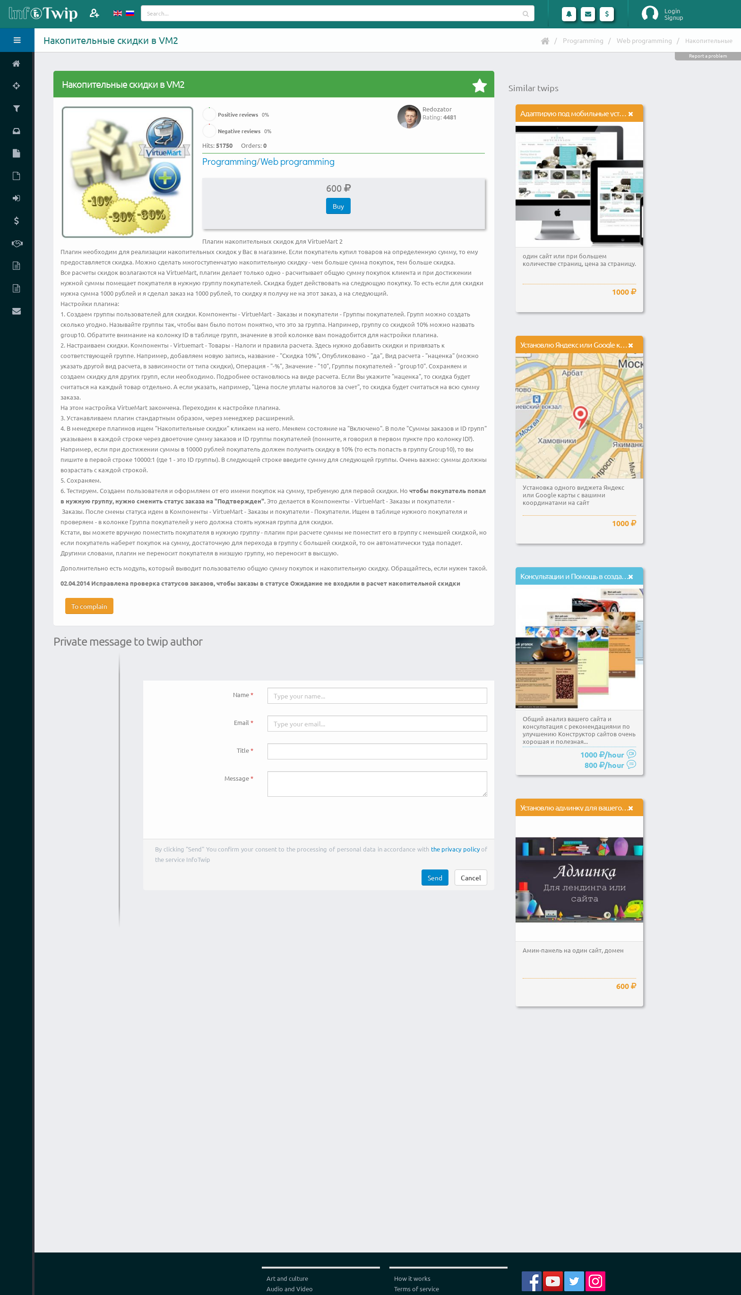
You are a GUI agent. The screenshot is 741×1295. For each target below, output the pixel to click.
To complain (89, 606)
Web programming (644, 40)
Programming (583, 40)
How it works (412, 1278)
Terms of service (416, 1289)
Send (435, 877)
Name (241, 694)
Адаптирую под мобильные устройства (582, 113)
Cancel (471, 877)
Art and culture (287, 1278)
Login (672, 11)
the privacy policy (455, 849)
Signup (673, 17)
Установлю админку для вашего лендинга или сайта (602, 807)
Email (241, 722)
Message (236, 778)
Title (243, 750)
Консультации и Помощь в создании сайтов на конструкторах (615, 575)
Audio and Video (290, 1289)
